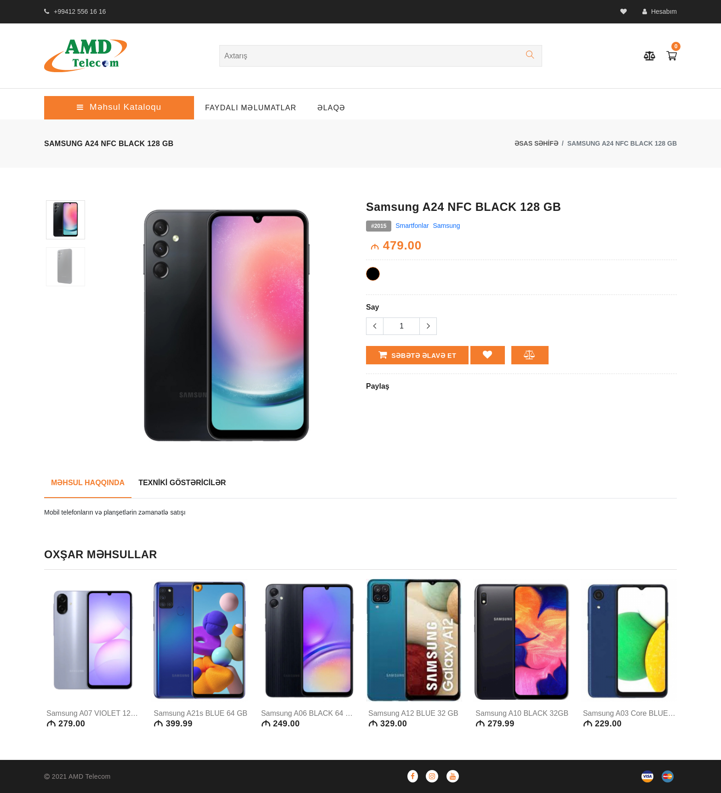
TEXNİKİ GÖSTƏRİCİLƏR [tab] (182, 483)
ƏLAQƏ (331, 108)
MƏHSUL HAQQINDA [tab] (88, 483)
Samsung (446, 225)
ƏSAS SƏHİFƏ (536, 143)
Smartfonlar (412, 225)
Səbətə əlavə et (417, 354)
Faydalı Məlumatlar (251, 108)
